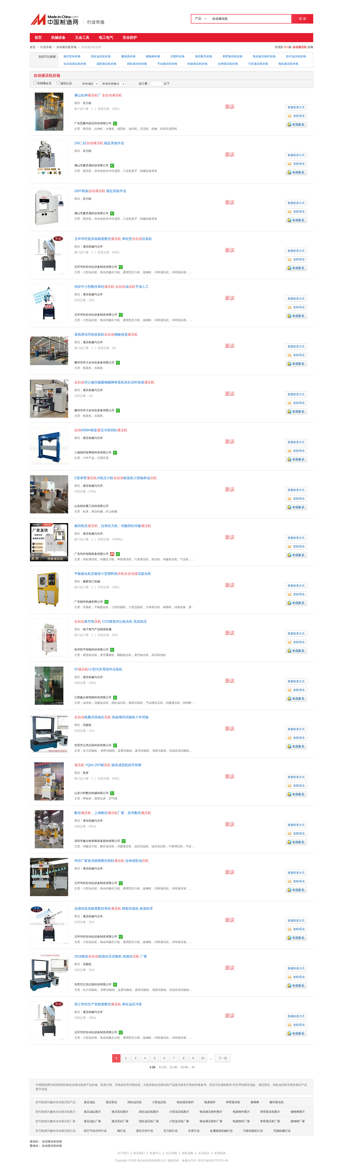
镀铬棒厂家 (298, 1121)
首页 (38, 37)
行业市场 (95, 22)
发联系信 (296, 116)
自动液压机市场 (66, 47)
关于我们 (123, 1153)
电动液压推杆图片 (211, 1111)
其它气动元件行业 (95, 1130)
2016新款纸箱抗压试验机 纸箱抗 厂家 (110, 956)
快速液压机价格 (197, 63)
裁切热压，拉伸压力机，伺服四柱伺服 (112, 525)
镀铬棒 (255, 1102)
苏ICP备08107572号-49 (213, 1160)
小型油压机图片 (179, 1111)
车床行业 (194, 1130)
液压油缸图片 (92, 1111)
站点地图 (171, 1153)
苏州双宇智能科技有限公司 (91, 649)
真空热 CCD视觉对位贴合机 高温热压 (110, 621)
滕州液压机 (276, 1102)
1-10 (152, 1067)
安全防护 (130, 37)
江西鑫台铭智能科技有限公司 (92, 697)
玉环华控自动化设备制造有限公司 (95, 266)
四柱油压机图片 (149, 1111)
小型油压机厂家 (179, 1121)
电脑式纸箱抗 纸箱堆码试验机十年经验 (111, 717)
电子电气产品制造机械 (97, 629)
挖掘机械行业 (282, 1130)
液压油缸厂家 (92, 1121)
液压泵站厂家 (120, 1121)
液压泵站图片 (120, 1111)
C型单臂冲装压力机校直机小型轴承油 (115, 478)
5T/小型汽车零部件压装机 (98, 669)
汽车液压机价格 (258, 63)
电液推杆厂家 (241, 1121)
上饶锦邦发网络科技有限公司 (92, 452)
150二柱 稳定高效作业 (99, 143)
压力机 (87, 102)
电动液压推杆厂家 (211, 1121)
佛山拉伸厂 (98, 95)
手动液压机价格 (167, 63)
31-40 (184, 1067)
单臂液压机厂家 (270, 1121)
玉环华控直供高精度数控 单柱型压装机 (113, 238)
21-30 (173, 1067)
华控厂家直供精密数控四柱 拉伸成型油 (111, 860)
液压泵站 (111, 1102)
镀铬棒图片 (298, 1111)
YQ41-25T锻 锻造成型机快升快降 (107, 765)
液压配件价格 (203, 56)
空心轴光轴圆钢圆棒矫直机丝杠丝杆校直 (114, 382)
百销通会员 (42, 83)
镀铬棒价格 (153, 56)
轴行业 (121, 1130)
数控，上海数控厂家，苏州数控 (112, 812)
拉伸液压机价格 (228, 63)
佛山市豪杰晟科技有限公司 (91, 165)
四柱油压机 (134, 1102)
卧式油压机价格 (296, 56)
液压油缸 (89, 1102)
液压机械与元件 (93, 246)
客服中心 (155, 1153)
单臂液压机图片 (270, 1111)
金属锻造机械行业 (221, 1130)
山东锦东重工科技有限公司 (91, 505)
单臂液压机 (233, 1102)
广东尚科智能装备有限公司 (91, 553)
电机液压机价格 (288, 63)
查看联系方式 (296, 107)
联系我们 (139, 1153)
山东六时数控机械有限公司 (91, 792)
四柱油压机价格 (101, 56)
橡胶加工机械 (91, 581)
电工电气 (106, 37)
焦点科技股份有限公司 (151, 1160)
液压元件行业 (144, 1130)
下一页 (222, 1058)
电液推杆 (210, 1102)
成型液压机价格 (106, 63)
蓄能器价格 (128, 56)
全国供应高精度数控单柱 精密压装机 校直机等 (113, 908)
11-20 (162, 1067)
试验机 (87, 724)
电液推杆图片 (241, 1111)
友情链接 (220, 1153)
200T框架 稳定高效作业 (100, 191)
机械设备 (58, 37)
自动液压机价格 (52, 1141)
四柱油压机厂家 (149, 1121)
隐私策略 (187, 1153)
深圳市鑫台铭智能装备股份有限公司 (97, 840)
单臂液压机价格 (232, 56)
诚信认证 (64, 83)
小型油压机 (159, 1102)
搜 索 (302, 18)
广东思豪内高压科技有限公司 (92, 123)
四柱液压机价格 (137, 63)
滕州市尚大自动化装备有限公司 (94, 362)
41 (193, 1067)
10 (202, 1058)
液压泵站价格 (72, 56)
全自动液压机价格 (74, 63)
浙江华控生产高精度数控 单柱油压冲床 (108, 1004)
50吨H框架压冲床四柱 (100, 430)
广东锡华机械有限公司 (88, 601)
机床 (86, 772)
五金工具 (82, 37)
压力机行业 (170, 1130)
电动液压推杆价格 (264, 56)
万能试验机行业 (253, 1130)
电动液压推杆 (185, 1102)
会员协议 (204, 1153)
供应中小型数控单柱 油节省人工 (111, 286)
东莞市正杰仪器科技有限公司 (92, 745)
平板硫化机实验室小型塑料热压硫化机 (112, 573)
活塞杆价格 (177, 56)
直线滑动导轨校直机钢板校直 (106, 334)
